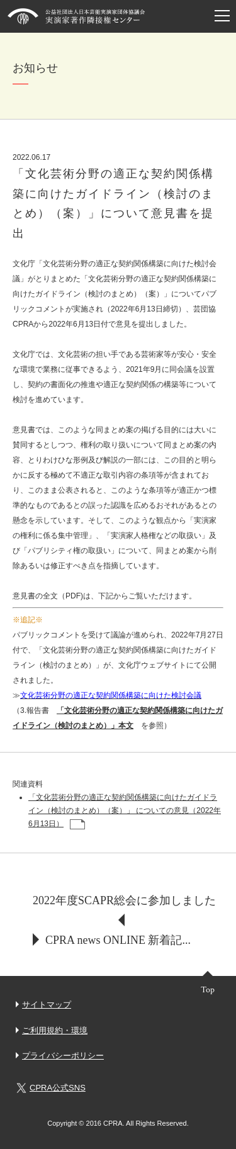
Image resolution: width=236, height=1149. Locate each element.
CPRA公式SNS (51, 1088)
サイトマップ (46, 1004)
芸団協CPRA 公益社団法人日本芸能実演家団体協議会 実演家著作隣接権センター (76, 16)
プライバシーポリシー (63, 1055)
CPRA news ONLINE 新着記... (118, 940)
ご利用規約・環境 (54, 1030)
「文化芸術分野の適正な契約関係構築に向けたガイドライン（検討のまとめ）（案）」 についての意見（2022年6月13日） (124, 810)
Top (208, 989)
